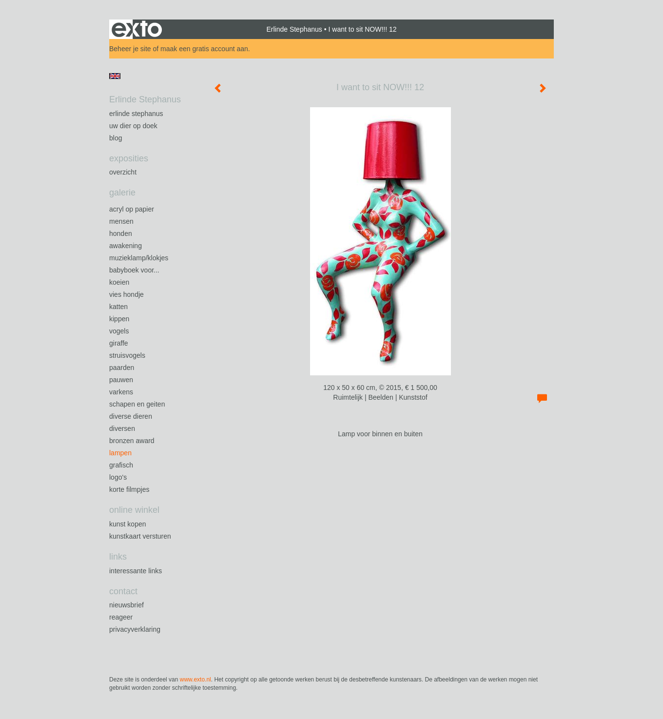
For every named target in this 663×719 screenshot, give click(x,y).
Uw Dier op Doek (133, 126)
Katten (118, 307)
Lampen (120, 453)
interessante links (135, 571)
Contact (123, 591)
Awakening (125, 246)
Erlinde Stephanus (294, 29)
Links (118, 557)
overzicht (122, 172)
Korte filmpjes (129, 489)
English (114, 76)
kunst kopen (127, 524)
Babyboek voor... (134, 270)
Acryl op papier (131, 209)
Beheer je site (130, 49)
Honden (120, 233)
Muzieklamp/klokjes (138, 258)
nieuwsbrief (126, 605)
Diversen (122, 428)
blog (115, 138)
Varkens (121, 392)
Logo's (118, 477)
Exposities (128, 158)
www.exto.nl (195, 679)
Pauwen (121, 380)
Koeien (119, 282)
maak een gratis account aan (204, 49)
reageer (121, 617)
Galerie (122, 192)
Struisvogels (127, 355)
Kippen (119, 319)
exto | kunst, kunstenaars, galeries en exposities (136, 29)
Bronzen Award (132, 441)
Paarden (121, 367)
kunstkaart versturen (140, 536)
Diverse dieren (130, 416)
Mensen (121, 221)
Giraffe (118, 343)
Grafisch (121, 465)
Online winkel (134, 510)
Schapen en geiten (137, 404)
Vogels (119, 331)
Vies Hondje (126, 294)
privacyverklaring (134, 629)
